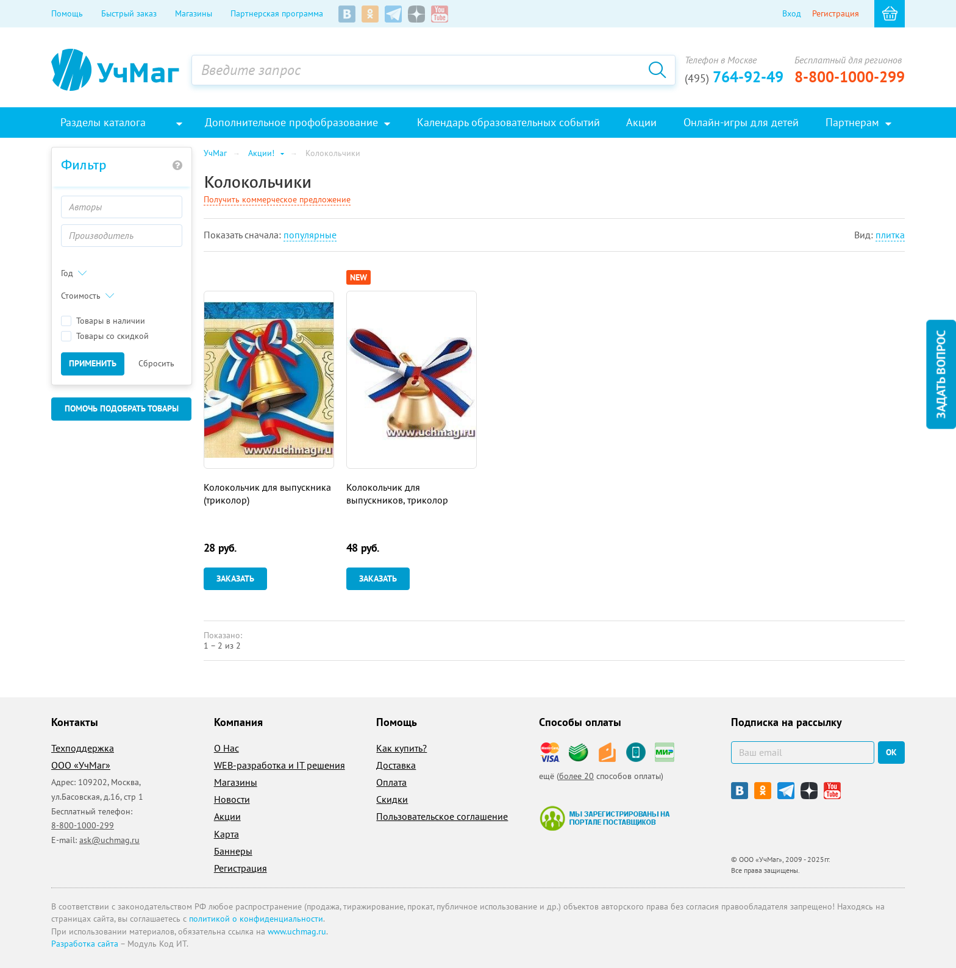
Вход (791, 13)
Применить (92, 363)
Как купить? (401, 748)
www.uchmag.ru (297, 931)
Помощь (67, 13)
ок (891, 752)
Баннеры (233, 851)
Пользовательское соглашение (442, 816)
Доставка (396, 765)
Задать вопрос (941, 374)
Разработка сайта (84, 943)
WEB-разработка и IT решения (279, 765)
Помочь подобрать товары (122, 408)
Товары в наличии (103, 321)
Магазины (193, 13)
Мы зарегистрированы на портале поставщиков (604, 818)
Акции (227, 816)
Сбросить (156, 363)
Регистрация (835, 13)
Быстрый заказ (129, 13)
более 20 (576, 775)
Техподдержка (82, 748)
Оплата (391, 782)
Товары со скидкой (105, 336)
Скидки (392, 799)
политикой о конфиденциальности (256, 918)
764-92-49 (734, 77)
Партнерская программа (276, 13)
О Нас (226, 748)
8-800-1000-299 (849, 77)
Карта (226, 834)
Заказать (235, 578)
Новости (232, 799)
